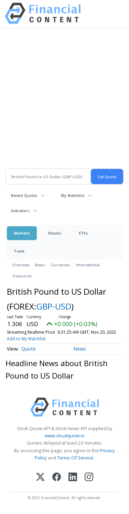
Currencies (60, 264)
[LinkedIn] (73, 477)
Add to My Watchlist (98, 339)
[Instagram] (89, 477)
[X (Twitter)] (40, 477)
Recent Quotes (24, 195)
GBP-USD (53, 306)
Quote (28, 348)
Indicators (20, 210)
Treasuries (22, 275)
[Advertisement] (64, 103)
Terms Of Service (75, 458)
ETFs (83, 233)
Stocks (54, 233)
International (88, 264)
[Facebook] (57, 477)
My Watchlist (72, 195)
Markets (22, 233)
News (40, 264)
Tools (19, 251)
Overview (21, 264)
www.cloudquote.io (65, 435)
